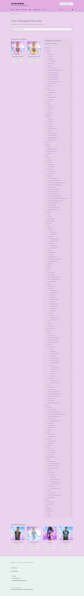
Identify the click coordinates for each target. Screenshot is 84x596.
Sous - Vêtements (51, 328)
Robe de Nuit (52, 243)
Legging (51, 99)
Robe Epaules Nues (55, 299)
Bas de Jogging (52, 97)
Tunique (52, 376)
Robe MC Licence (54, 306)
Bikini (49, 157)
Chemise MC (51, 164)
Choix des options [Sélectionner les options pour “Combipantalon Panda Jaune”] (34, 61)
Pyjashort (51, 236)
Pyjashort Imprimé (55, 238)
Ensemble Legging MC (53, 72)
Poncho (49, 268)
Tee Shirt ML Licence (55, 382)
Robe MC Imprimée (55, 304)
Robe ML (51, 108)
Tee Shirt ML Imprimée (55, 488)
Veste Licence (52, 398)
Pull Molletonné (52, 281)
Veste (49, 385)
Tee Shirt (50, 344)
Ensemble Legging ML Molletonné (56, 200)
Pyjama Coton (52, 90)
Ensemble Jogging (53, 68)
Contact (44, 9)
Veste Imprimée (52, 389)
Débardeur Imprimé (55, 353)
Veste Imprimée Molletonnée (55, 394)
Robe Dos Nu (53, 297)
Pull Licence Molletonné (54, 279)
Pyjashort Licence (54, 241)
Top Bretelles (55, 367)
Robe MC (51, 106)
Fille (47, 155)
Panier (30, 9)
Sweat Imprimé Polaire (54, 340)
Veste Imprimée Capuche (54, 391)
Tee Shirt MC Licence (55, 360)
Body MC (51, 54)
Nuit (49, 88)
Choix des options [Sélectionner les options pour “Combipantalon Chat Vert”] (34, 546)
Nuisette (51, 227)
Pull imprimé (52, 274)
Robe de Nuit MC (54, 245)
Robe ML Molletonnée (55, 319)
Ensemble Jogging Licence (54, 416)
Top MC (53, 371)
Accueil (12, 9)
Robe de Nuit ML (54, 247)
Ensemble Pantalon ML (54, 79)
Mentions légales (15, 578)
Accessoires (48, 47)
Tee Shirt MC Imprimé (55, 358)
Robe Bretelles (54, 292)
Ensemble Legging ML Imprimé (55, 196)
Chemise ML (50, 124)
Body (49, 52)
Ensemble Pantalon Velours (54, 81)
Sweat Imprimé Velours (52, 148)
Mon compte (24, 9)
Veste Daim (51, 387)
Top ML (53, 373)
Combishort (51, 63)
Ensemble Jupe (52, 187)
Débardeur (53, 351)
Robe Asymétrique (54, 290)
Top (51, 364)
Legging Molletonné (53, 261)
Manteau (49, 86)
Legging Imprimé (52, 256)
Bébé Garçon (49, 115)
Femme (47, 144)
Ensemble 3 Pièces (53, 133)
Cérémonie (48, 142)
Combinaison (50, 59)
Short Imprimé (51, 454)
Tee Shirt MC (50, 113)
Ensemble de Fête (53, 135)
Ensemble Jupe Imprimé (54, 189)
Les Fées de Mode (17, 3)
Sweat (49, 331)
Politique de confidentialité (16, 589)
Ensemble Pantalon (53, 137)
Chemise (49, 162)
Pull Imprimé (52, 450)
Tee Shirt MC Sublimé (52, 151)
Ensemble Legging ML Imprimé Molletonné (58, 198)
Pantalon (50, 95)
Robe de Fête (52, 286)
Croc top (52, 349)
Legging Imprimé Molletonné (55, 259)
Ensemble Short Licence (54, 209)
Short (49, 110)
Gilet (49, 211)
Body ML (51, 56)
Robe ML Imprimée (55, 317)
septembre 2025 (14, 571)
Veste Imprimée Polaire (54, 396)
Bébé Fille (48, 50)
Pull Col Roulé (52, 272)
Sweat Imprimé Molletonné (54, 337)
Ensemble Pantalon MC (54, 77)
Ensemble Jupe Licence (54, 191)
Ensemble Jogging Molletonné (55, 70)
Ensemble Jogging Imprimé (55, 180)
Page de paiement (36, 9)
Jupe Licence (51, 218)
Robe (49, 103)
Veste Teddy (51, 400)
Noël (47, 506)
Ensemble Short (52, 83)
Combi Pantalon (52, 61)
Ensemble (50, 65)
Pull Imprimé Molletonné (54, 277)
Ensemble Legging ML (53, 74)
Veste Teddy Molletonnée (54, 402)
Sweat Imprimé (52, 335)
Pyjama (50, 229)
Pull (49, 101)
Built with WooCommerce (28, 589)
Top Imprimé (55, 369)
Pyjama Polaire (54, 234)
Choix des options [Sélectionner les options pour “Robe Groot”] (50, 546)
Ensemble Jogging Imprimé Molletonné (57, 182)
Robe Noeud (53, 308)
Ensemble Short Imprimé (54, 207)
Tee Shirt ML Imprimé (55, 380)
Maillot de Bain (51, 220)
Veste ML (49, 153)
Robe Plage (53, 310)
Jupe (49, 214)
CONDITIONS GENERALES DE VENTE (19, 580)
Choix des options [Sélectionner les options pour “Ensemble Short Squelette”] (18, 546)
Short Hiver (51, 326)
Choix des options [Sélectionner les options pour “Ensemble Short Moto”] (66, 546)
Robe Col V (53, 295)
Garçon (47, 405)
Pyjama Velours (52, 92)
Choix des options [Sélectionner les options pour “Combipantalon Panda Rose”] (17, 61)
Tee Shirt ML (51, 378)
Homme (48, 499)
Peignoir (49, 265)
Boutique (17, 9)
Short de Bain (52, 427)
